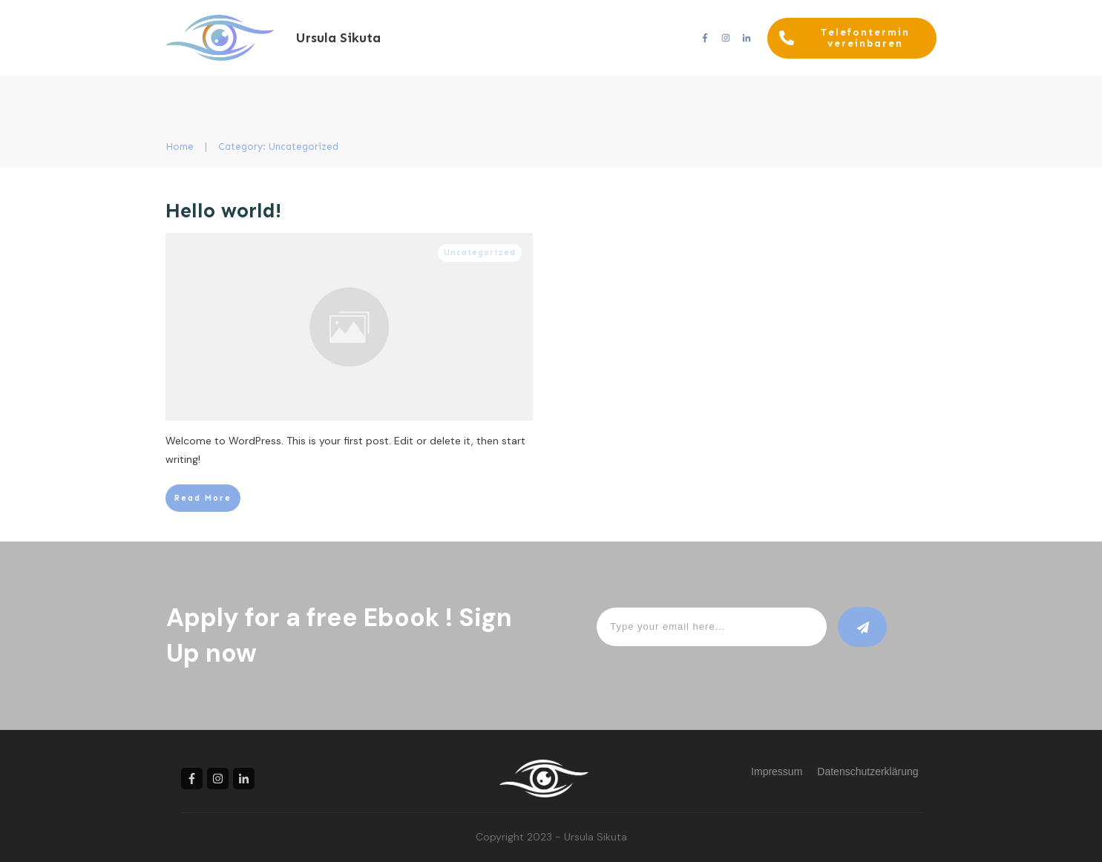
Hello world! (223, 211)
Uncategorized (480, 252)
